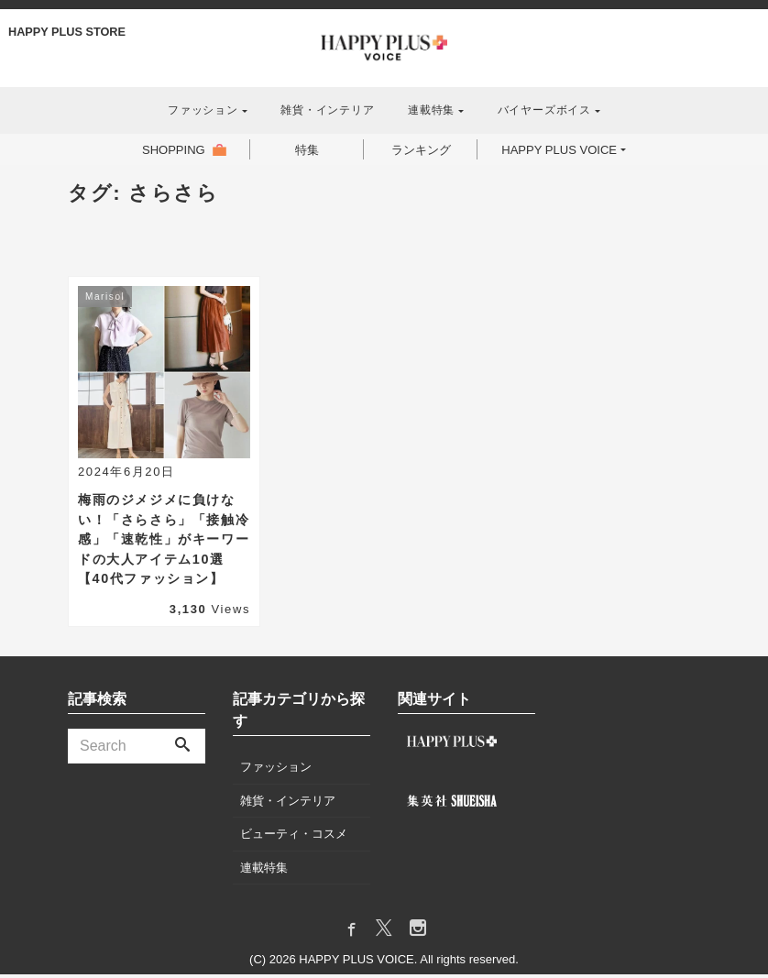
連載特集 (431, 110)
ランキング (417, 150)
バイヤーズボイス (544, 110)
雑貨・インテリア (327, 110)
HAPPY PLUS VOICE (566, 150)
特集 (301, 150)
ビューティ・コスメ (293, 837)
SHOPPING (162, 150)
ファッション (203, 110)
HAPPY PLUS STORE (68, 31)
